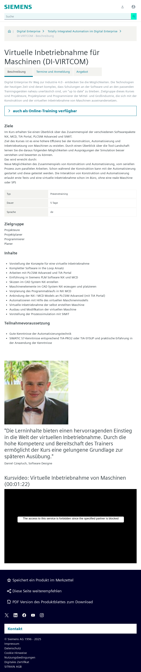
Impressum (11, 643)
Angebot (82, 71)
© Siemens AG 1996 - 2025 (22, 639)
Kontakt (15, 628)
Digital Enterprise (28, 31)
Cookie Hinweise (15, 653)
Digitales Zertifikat (16, 662)
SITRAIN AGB (13, 666)
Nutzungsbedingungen (19, 657)
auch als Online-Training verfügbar (44, 111)
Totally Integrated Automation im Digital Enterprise (82, 31)
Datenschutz (12, 648)
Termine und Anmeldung (53, 71)
